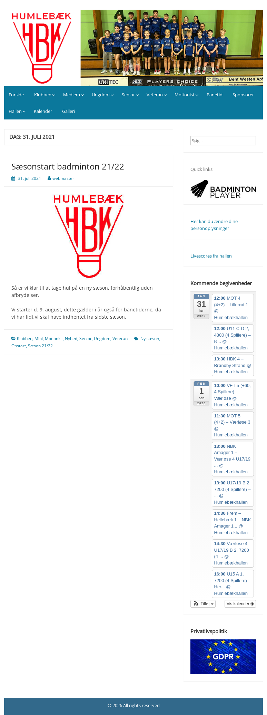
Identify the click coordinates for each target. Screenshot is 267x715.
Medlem (71, 94)
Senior (128, 94)
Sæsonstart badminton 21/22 (67, 166)
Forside (16, 94)
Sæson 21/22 (40, 346)
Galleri (68, 111)
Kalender (43, 111)
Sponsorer (243, 94)
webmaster (63, 178)
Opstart (18, 346)
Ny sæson (149, 338)
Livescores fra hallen (211, 256)
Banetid (214, 94)
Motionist (185, 94)
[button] (203, 603)
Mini (38, 338)
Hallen (15, 111)
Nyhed (71, 338)
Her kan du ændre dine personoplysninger (214, 224)
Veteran (155, 94)
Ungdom (101, 94)
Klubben (42, 94)
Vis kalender (240, 603)
